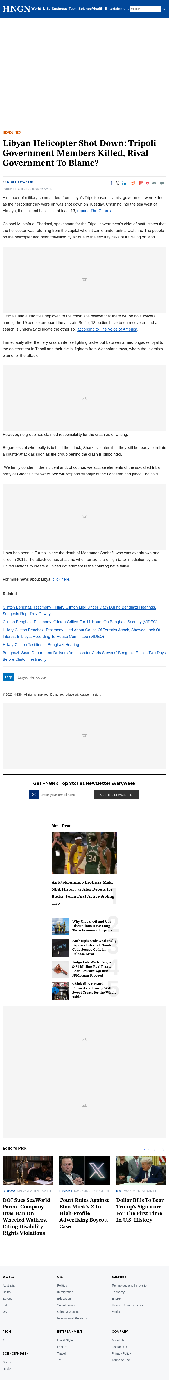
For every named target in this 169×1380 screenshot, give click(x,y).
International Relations (72, 1304)
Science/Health (90, 9)
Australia (8, 1271)
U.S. (46, 9)
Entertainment (117, 9)
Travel (61, 1339)
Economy (118, 1277)
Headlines (12, 132)
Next (163, 1149)
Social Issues (66, 1290)
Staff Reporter (20, 181)
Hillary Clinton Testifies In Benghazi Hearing (41, 645)
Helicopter (38, 677)
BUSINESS (119, 1262)
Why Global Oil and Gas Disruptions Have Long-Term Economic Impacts (92, 926)
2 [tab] (148, 1149)
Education (64, 1284)
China (7, 1277)
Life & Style (65, 1326)
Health (7, 1354)
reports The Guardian (96, 211)
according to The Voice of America (107, 329)
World (36, 9)
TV (59, 1345)
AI (4, 1326)
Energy (116, 1284)
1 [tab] (144, 1149)
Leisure (62, 1332)
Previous (154, 1149)
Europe (7, 1284)
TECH (7, 1317)
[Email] (154, 183)
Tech (73, 9)
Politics (62, 1271)
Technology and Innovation (130, 1271)
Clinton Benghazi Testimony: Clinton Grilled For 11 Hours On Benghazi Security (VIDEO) (80, 622)
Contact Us (119, 1332)
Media (116, 1297)
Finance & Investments (127, 1290)
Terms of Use (121, 1345)
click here (61, 579)
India (6, 1290)
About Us (118, 1326)
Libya (22, 677)
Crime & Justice (68, 1297)
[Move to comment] (162, 183)
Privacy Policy (121, 1339)
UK (5, 1297)
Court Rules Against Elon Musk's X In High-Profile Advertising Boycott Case (84, 1214)
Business (59, 9)
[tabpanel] (84, 1194)
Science (8, 1348)
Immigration (65, 1277)
